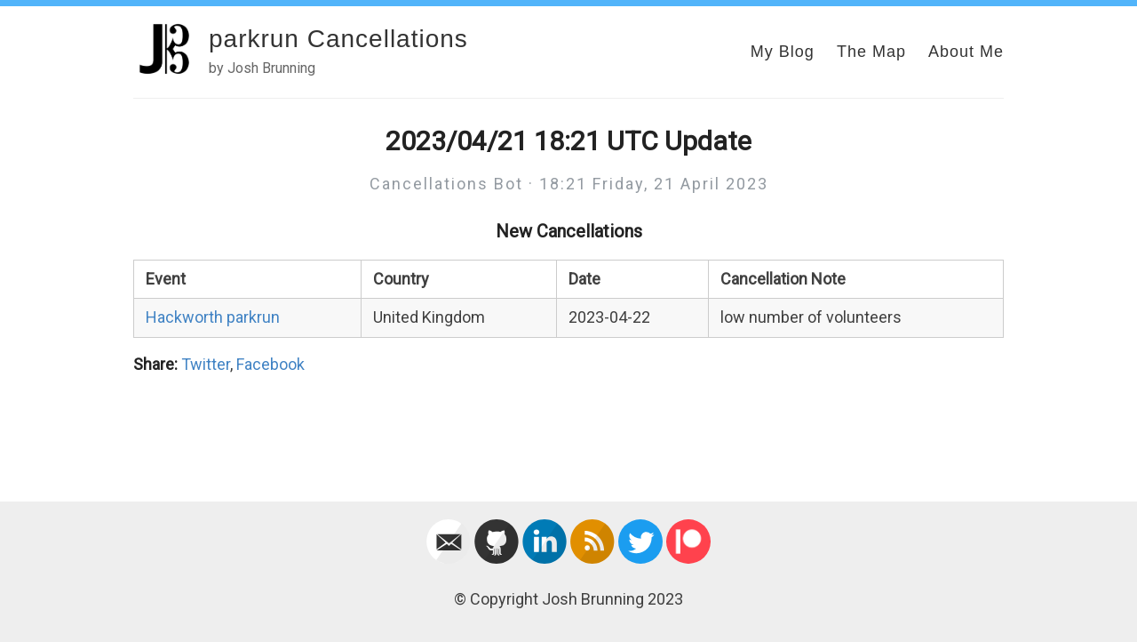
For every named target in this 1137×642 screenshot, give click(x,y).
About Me (966, 51)
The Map (871, 51)
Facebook (270, 364)
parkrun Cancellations (338, 38)
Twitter (205, 364)
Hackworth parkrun (213, 317)
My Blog (783, 51)
